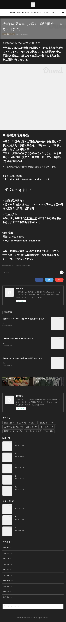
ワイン (48, 431)
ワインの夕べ (47, 427)
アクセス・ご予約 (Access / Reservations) (50, 12)
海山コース (31, 427)
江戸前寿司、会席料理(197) (22, 265)
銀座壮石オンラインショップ (15, 423)
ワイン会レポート (33, 431)
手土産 (32, 423)
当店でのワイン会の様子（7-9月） (26, 528)
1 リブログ (5, 272)
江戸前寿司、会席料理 (13, 427)
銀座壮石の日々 (9, 34)
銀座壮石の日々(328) (8, 265)
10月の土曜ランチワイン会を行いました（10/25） (31, 506)
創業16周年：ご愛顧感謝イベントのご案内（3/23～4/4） (33, 476)
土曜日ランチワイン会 (13, 431)
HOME (12, 12)
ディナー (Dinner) (23, 12)
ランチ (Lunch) (36, 12)
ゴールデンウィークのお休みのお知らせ (17, 339)
